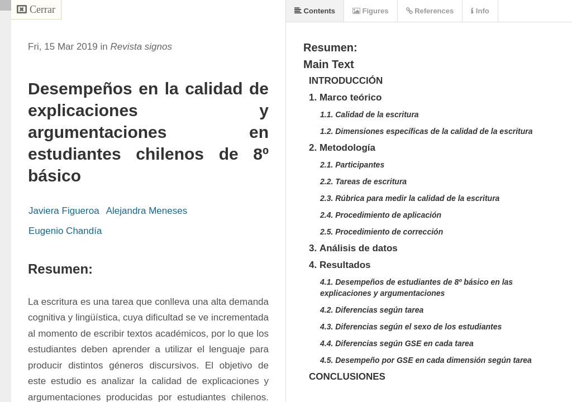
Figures (370, 11)
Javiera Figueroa (63, 210)
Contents (314, 11)
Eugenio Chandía (65, 231)
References (430, 11)
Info (480, 11)
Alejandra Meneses (147, 210)
